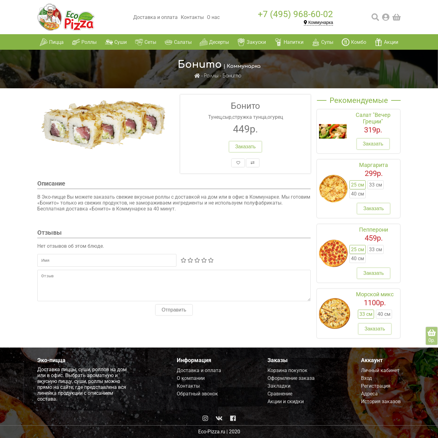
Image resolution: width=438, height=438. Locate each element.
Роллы (211, 76)
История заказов (381, 401)
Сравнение (279, 394)
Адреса (369, 394)
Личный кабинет (380, 370)
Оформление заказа (291, 378)
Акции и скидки (285, 401)
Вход (366, 378)
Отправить (174, 314)
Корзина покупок (287, 370)
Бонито (232, 76)
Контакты (192, 17)
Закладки (278, 386)
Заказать (245, 146)
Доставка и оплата (155, 17)
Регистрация (375, 386)
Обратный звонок (197, 394)
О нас (213, 17)
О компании (191, 378)
